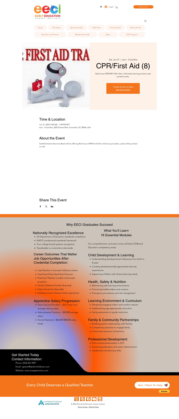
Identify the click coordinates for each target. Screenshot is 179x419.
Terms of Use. (83, 407)
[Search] (145, 21)
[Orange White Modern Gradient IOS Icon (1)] (94, 399)
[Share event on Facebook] (40, 206)
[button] (116, 7)
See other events (123, 90)
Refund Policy (94, 407)
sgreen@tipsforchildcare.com (35, 366)
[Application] (143, 6)
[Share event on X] (46, 206)
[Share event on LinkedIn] (52, 206)
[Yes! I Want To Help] (152, 385)
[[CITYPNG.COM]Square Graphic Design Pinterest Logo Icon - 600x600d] (82, 399)
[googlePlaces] (101, 7)
